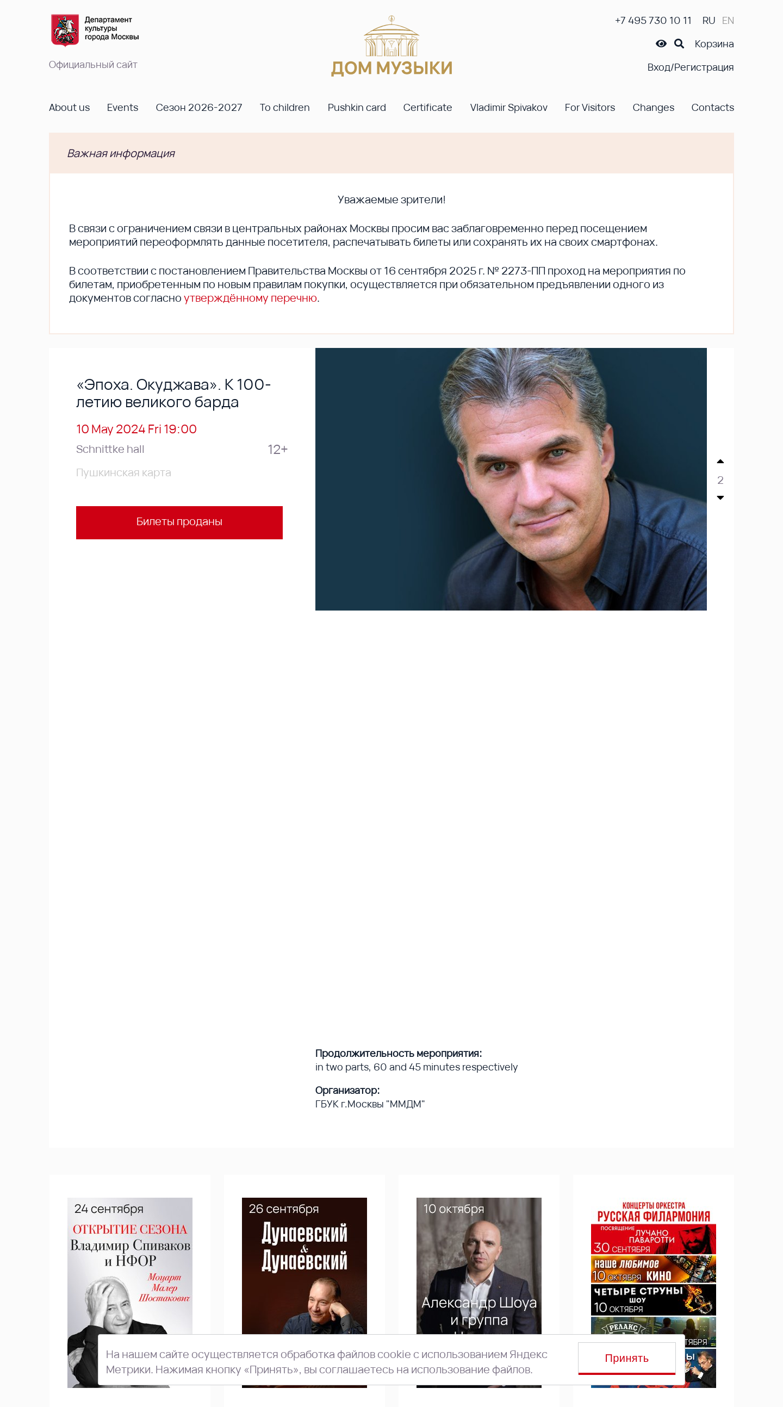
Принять (627, 1358)
